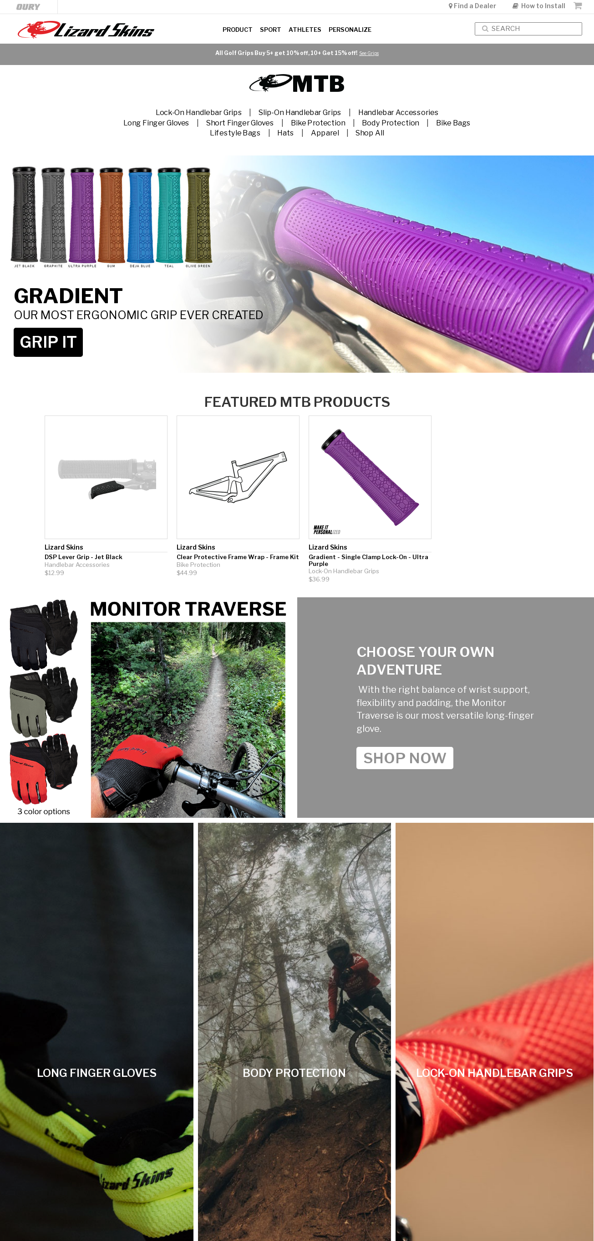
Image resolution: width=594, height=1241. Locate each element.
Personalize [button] (350, 29)
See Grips (369, 53)
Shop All (369, 133)
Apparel (325, 133)
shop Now (405, 758)
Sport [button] (270, 29)
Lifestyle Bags (235, 133)
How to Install (539, 6)
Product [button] (238, 29)
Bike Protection (318, 122)
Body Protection (390, 122)
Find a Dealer (473, 6)
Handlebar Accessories (398, 112)
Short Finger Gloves (240, 122)
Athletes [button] (305, 29)
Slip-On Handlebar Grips (300, 112)
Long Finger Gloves (156, 122)
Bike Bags (453, 122)
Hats (285, 133)
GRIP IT (48, 342)
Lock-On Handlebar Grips (199, 112)
